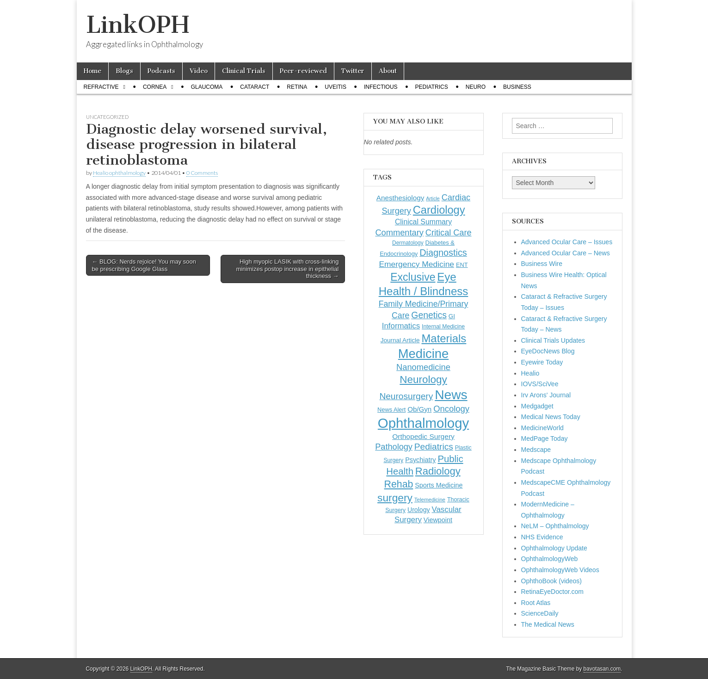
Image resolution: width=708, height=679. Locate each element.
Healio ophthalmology (119, 172)
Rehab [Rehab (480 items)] (398, 484)
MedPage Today (544, 438)
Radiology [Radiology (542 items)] (438, 471)
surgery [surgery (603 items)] (394, 498)
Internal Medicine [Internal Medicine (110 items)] (443, 326)
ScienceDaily (540, 613)
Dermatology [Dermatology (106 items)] (408, 243)
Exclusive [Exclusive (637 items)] (412, 277)
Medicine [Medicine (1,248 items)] (423, 353)
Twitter (352, 71)
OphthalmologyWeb (549, 558)
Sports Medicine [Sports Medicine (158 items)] (438, 485)
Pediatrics (431, 87)
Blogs (124, 71)
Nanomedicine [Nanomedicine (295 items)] (423, 367)
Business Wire (541, 263)
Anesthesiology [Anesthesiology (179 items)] (400, 198)
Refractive (101, 87)
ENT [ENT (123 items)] (462, 264)
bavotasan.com (602, 669)
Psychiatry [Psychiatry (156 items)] (420, 459)
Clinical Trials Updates (553, 340)
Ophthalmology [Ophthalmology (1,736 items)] (423, 423)
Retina (297, 87)
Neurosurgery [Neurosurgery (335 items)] (406, 396)
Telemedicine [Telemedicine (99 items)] (429, 499)
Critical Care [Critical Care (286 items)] (448, 232)
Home (92, 71)
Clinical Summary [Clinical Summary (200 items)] (423, 222)
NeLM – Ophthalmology (555, 526)
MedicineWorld (542, 428)
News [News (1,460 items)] (451, 394)
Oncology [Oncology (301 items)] (451, 409)
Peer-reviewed (303, 71)
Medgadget (537, 406)
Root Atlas (536, 602)
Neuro (476, 87)
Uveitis (335, 87)
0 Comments (202, 172)
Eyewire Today (542, 362)
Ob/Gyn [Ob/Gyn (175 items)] (419, 409)
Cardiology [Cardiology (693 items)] (439, 210)
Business (517, 87)
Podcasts (161, 71)
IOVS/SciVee (540, 384)
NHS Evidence (542, 537)
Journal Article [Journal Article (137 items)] (400, 340)
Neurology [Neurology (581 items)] (423, 379)
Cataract (254, 87)
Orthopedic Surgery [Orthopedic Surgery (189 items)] (423, 436)
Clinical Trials (243, 71)
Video (199, 71)
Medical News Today (550, 416)
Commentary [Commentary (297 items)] (399, 232)
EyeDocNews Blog (548, 351)
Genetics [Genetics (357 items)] (429, 315)
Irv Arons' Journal (546, 395)
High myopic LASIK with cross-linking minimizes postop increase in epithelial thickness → (287, 268)
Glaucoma (207, 87)
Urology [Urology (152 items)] (418, 509)
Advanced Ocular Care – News (565, 253)
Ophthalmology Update (554, 548)
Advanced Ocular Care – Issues (567, 242)
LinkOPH (137, 25)
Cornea (154, 87)
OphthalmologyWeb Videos (560, 570)
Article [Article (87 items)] (433, 198)
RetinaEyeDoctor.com (552, 591)
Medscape (536, 449)
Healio (530, 373)
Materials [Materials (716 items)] (443, 338)
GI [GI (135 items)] (452, 316)
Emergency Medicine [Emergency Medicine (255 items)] (416, 264)
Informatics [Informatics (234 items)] (401, 325)
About (388, 71)
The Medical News (547, 624)
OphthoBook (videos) (551, 581)
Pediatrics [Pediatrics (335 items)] (433, 446)
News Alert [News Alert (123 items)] (391, 409)
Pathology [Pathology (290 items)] (393, 446)
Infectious (381, 87)
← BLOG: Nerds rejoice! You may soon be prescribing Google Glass (144, 265)
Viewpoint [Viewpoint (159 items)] (438, 520)
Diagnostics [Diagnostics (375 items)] (443, 252)
